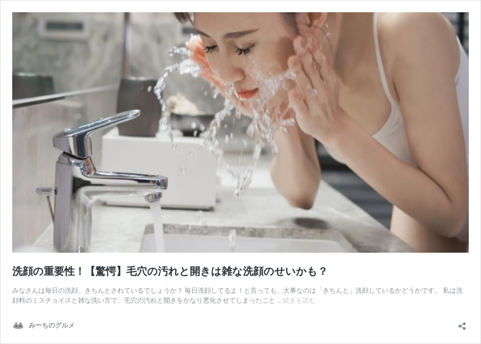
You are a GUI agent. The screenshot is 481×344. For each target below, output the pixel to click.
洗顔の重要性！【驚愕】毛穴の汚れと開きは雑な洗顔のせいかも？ (170, 271)
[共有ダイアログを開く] (462, 323)
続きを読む (299, 300)
